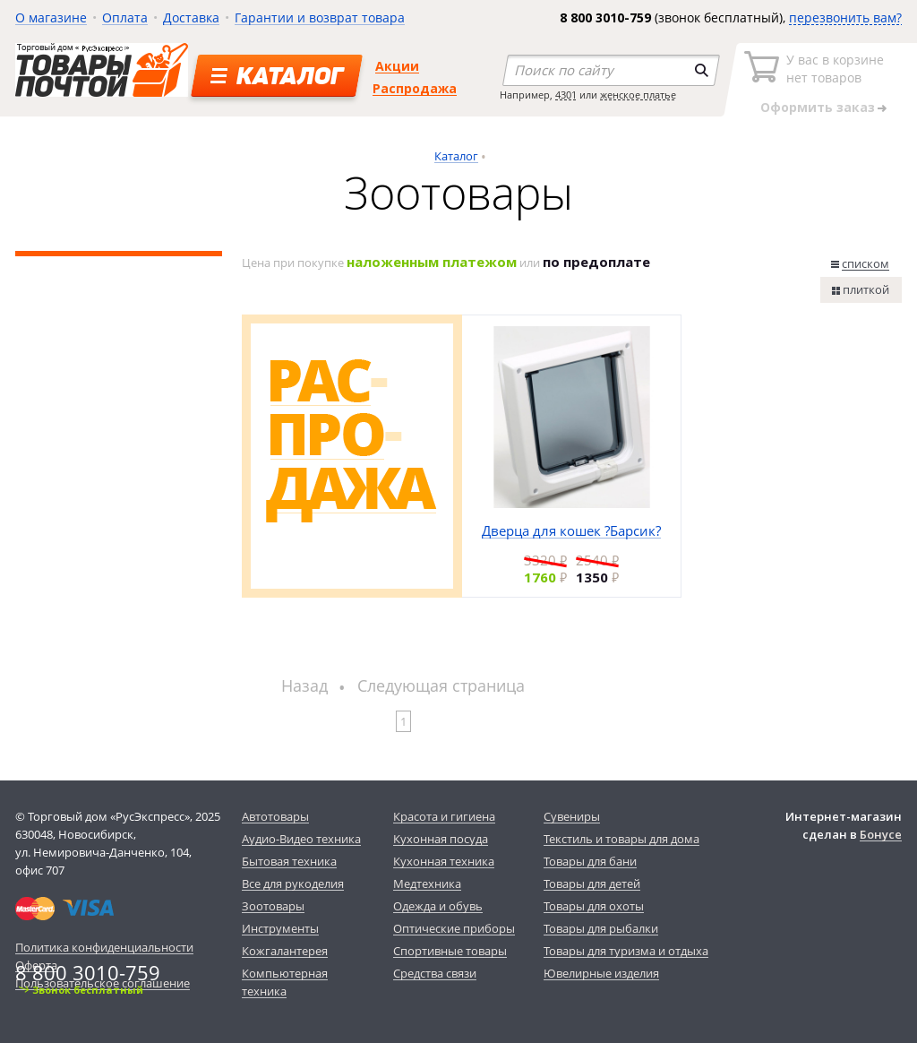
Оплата (125, 17)
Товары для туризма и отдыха (626, 951)
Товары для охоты (594, 906)
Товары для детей (592, 883)
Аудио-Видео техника (301, 839)
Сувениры (572, 816)
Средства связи (434, 973)
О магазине (51, 17)
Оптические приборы (454, 928)
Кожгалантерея (285, 951)
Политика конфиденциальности (104, 947)
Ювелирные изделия (601, 973)
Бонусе (881, 834)
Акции (397, 65)
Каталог (456, 156)
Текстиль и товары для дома (621, 839)
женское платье (638, 94)
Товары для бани (590, 861)
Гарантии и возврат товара (320, 17)
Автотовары (275, 816)
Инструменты (280, 928)
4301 (566, 94)
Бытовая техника (289, 861)
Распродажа (415, 88)
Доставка (191, 17)
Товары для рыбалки (601, 928)
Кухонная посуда (440, 839)
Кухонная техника (443, 861)
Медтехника (427, 883)
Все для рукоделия (293, 883)
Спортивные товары (450, 951)
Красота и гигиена (444, 816)
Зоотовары (273, 906)
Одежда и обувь (438, 906)
